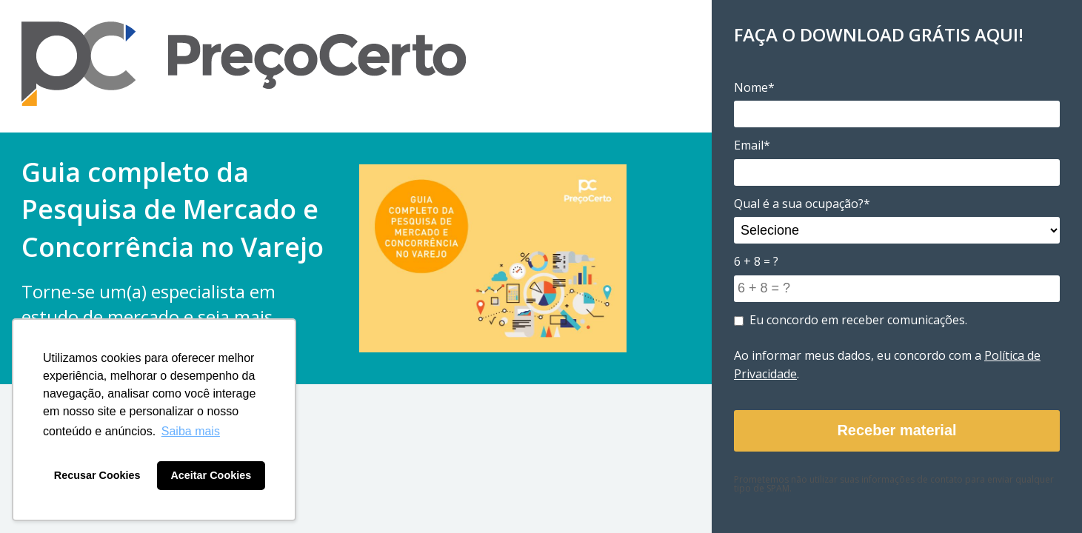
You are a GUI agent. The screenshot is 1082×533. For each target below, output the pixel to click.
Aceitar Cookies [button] (210, 475)
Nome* (754, 87)
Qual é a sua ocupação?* (802, 203)
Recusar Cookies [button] (97, 475)
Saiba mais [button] (190, 431)
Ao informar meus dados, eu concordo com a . (887, 365)
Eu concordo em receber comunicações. (850, 320)
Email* (752, 145)
